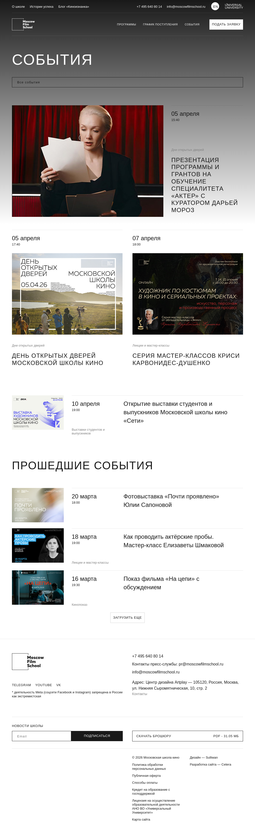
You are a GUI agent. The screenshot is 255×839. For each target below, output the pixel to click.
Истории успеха (42, 6)
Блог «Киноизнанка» (73, 6)
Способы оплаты (145, 782)
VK (58, 685)
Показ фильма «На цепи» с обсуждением (161, 583)
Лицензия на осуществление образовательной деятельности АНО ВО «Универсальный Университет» (156, 806)
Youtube (43, 685)
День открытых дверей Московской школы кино (57, 359)
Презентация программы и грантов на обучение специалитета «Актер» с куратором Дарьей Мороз (204, 185)
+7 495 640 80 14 (149, 6)
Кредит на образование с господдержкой (151, 791)
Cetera (226, 764)
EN (215, 6)
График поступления (160, 24)
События (192, 24)
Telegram (21, 685)
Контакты (139, 694)
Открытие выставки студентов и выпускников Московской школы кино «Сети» (175, 412)
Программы (126, 24)
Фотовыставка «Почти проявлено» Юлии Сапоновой (171, 500)
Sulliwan (212, 757)
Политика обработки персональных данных (149, 767)
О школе (18, 6)
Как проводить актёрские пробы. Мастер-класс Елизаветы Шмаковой (174, 540)
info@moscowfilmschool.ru (186, 6)
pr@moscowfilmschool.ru (201, 664)
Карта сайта (141, 819)
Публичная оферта (146, 776)
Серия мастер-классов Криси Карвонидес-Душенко (186, 359)
